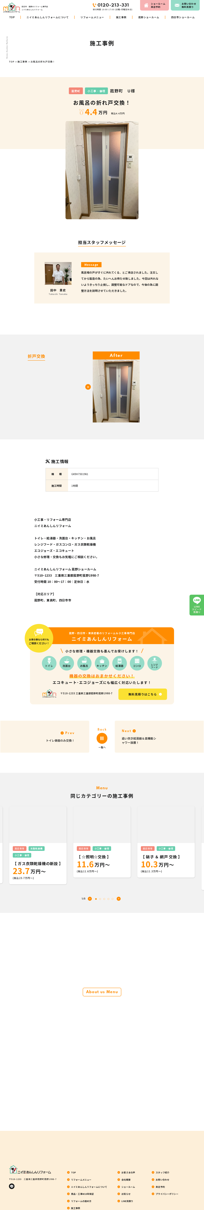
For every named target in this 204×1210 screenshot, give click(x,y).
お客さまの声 (128, 1172)
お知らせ (126, 1193)
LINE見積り (127, 1201)
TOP (12, 17)
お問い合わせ (190, 5)
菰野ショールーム (148, 17)
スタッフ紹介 (162, 1172)
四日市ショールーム (183, 17)
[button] (119, 899)
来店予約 (159, 5)
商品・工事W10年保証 (82, 1193)
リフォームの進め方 (81, 1201)
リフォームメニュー (92, 17)
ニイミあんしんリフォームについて (48, 17)
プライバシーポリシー (167, 1193)
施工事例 (121, 17)
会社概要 (126, 1179)
